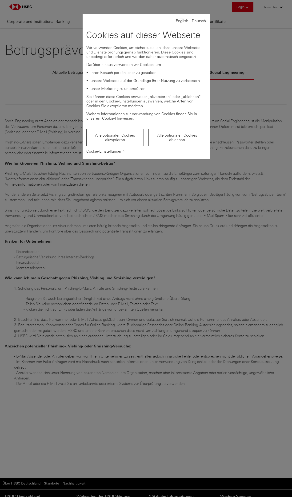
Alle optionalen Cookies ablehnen (177, 137)
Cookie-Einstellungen (104, 151)
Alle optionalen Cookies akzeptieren (115, 137)
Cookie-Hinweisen (117, 118)
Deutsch (199, 21)
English (182, 21)
